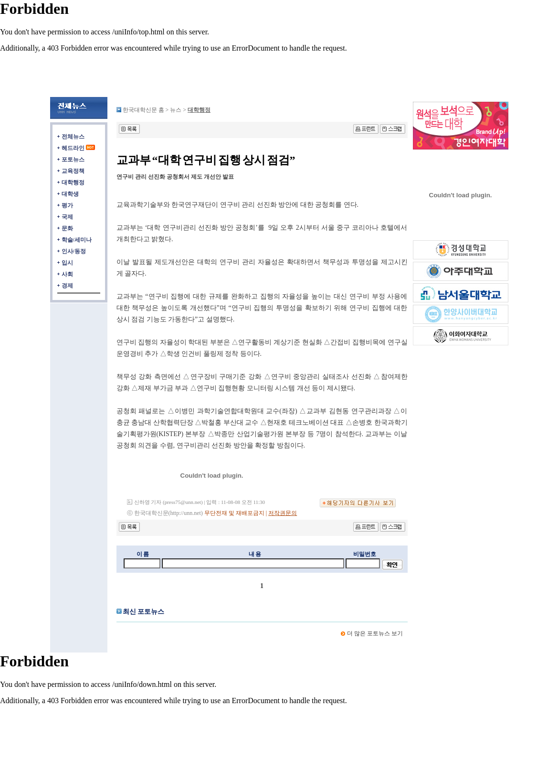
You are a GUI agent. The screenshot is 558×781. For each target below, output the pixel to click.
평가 (67, 205)
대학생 (70, 194)
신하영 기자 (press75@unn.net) (168, 502)
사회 (67, 274)
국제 (67, 217)
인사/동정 (74, 251)
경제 (67, 285)
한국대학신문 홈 (143, 110)
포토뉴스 (73, 159)
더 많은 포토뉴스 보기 (375, 633)
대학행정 (73, 182)
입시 (67, 262)
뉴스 (176, 110)
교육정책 (73, 171)
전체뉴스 (73, 136)
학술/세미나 (77, 239)
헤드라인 (73, 148)
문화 (67, 228)
